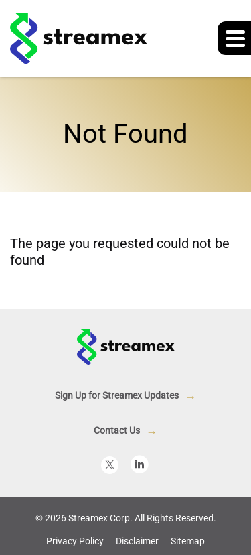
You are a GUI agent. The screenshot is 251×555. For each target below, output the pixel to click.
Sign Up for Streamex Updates (117, 395)
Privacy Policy (75, 541)
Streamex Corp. (100, 518)
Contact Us (117, 430)
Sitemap (188, 541)
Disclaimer (137, 541)
